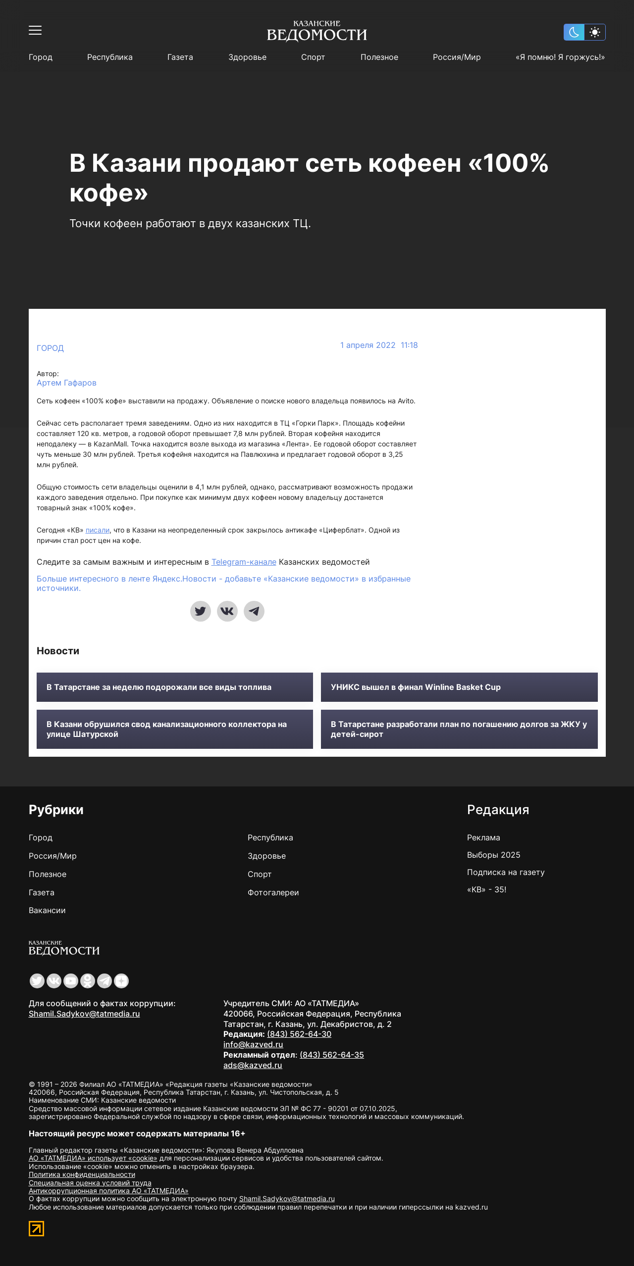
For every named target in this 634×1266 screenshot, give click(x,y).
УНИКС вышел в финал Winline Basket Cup (416, 687)
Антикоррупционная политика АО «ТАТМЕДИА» (109, 1190)
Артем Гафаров (67, 383)
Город (41, 57)
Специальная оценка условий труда (90, 1182)
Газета (180, 57)
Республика (110, 57)
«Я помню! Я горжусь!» (560, 57)
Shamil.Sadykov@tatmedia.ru (84, 1014)
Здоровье (247, 57)
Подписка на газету (506, 872)
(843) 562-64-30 (299, 1034)
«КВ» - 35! (486, 889)
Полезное (379, 57)
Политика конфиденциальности (82, 1174)
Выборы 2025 (494, 855)
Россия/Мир (457, 57)
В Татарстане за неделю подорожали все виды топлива (159, 687)
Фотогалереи (273, 892)
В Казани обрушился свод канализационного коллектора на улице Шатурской (167, 729)
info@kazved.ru (253, 1044)
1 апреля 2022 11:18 (379, 345)
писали (97, 530)
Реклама (483, 837)
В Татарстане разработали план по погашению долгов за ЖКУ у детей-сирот (459, 729)
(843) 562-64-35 (332, 1055)
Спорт (313, 57)
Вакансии (47, 910)
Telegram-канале (243, 562)
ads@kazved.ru (252, 1065)
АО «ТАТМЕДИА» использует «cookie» (93, 1158)
